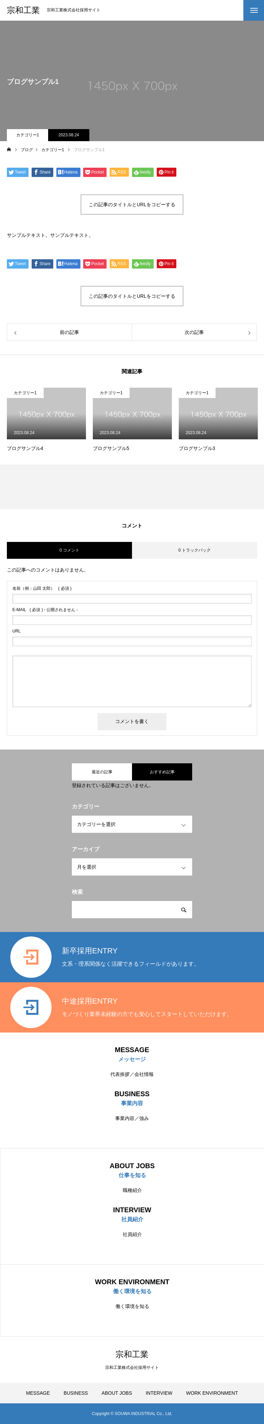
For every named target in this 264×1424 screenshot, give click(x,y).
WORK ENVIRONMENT (212, 1393)
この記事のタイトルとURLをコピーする (132, 204)
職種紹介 (132, 1190)
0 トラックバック (194, 550)
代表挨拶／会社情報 (132, 1074)
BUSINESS (76, 1393)
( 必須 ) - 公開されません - (45, 610)
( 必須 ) (42, 588)
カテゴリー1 (27, 135)
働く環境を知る (132, 1306)
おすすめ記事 (162, 771)
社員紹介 (132, 1234)
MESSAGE (38, 1393)
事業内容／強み (132, 1118)
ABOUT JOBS (117, 1393)
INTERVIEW (159, 1393)
